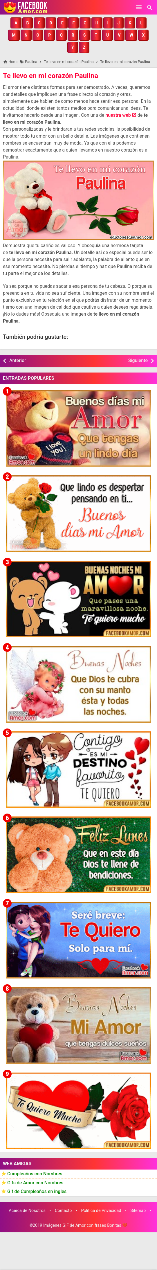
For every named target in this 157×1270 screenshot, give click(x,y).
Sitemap (138, 1210)
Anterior (17, 360)
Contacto (63, 1210)
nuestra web (118, 115)
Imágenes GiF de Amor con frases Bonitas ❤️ (85, 1225)
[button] (15, 22)
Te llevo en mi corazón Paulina (50, 76)
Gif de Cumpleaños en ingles (36, 1191)
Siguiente (138, 360)
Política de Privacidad (101, 1210)
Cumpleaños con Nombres (34, 1174)
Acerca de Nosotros (27, 1210)
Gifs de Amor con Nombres (35, 1183)
